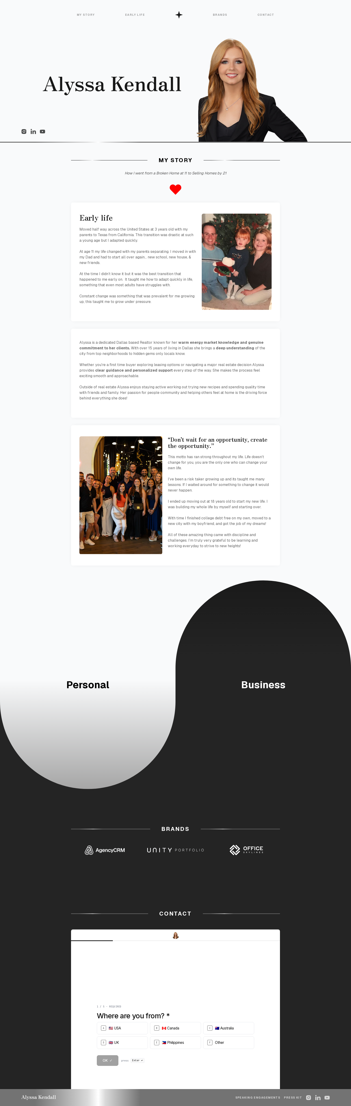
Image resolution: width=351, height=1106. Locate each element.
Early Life (135, 15)
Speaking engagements (257, 1098)
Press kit (293, 1098)
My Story (86, 15)
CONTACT (265, 15)
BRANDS (220, 15)
